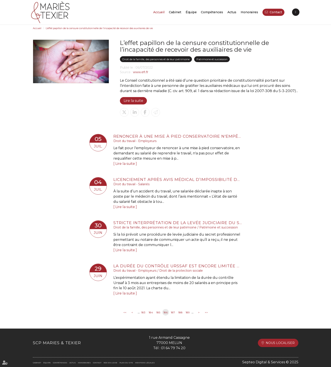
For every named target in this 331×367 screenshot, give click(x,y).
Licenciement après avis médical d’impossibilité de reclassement (177, 179)
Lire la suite (133, 101)
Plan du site (126, 363)
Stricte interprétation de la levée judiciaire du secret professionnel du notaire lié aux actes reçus (177, 222)
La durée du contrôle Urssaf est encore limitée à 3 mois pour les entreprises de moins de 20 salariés (177, 266)
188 (180, 312)
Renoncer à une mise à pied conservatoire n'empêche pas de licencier (177, 136)
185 (158, 312)
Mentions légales (145, 363)
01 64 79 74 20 (173, 348)
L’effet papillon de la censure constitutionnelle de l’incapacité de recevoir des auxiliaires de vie (99, 28)
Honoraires (249, 12)
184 (151, 312)
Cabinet (175, 12)
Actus (231, 12)
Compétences (212, 12)
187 (173, 312)
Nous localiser (280, 343)
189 (188, 312)
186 (165, 312)
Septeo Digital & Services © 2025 (270, 362)
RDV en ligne (295, 12)
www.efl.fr (140, 72)
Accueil (159, 12)
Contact (276, 12)
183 (143, 312)
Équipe (191, 12)
